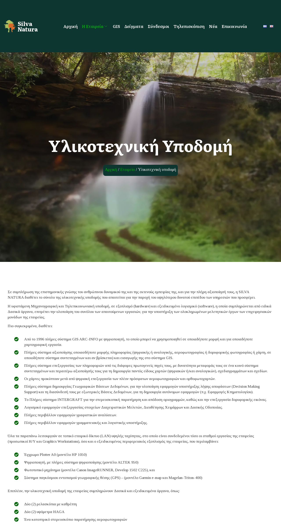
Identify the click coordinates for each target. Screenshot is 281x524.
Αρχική (70, 26)
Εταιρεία (127, 169)
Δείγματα (134, 26)
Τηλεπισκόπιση (189, 26)
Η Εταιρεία (94, 26)
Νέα (213, 26)
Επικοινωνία (234, 26)
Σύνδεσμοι (158, 26)
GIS (116, 26)
